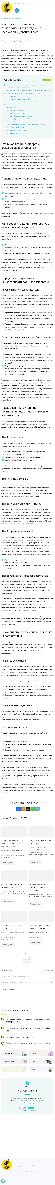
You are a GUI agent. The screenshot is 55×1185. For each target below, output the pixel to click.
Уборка (12, 1069)
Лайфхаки (12, 1053)
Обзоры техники (27, 1090)
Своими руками (12, 1061)
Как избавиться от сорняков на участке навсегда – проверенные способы (28, 1020)
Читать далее (8, 862)
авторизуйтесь (48, 970)
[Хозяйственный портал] (6, 7)
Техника (39, 1061)
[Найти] (53, 4)
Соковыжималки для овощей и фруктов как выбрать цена (38, 887)
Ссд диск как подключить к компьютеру (40, 842)
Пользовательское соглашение (27, 1174)
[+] (26, 982)
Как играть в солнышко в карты (12, 927)
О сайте (12, 1171)
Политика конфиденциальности (35, 1171)
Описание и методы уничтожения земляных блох (28, 1043)
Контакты (20, 1171)
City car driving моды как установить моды (12, 885)
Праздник (39, 1053)
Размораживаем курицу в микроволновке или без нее (28, 1029)
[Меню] (17, 10)
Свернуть (46, 79)
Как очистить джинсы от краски (20, 1036)
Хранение (39, 1069)
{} (23, 982)
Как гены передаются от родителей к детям (39, 927)
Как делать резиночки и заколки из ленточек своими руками (12, 843)
